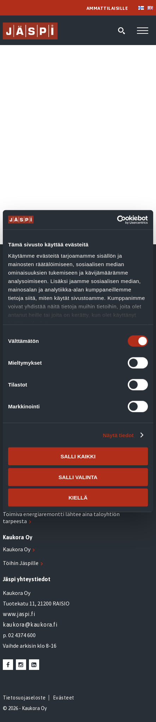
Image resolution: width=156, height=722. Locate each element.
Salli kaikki (77, 456)
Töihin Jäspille (20, 562)
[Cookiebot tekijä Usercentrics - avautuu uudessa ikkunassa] (117, 219)
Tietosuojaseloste (24, 698)
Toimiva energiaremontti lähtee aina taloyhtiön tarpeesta (61, 517)
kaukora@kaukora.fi (30, 624)
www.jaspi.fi (19, 614)
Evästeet (63, 698)
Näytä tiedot (118, 435)
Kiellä (78, 498)
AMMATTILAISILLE (107, 8)
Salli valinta (78, 477)
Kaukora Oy (16, 549)
